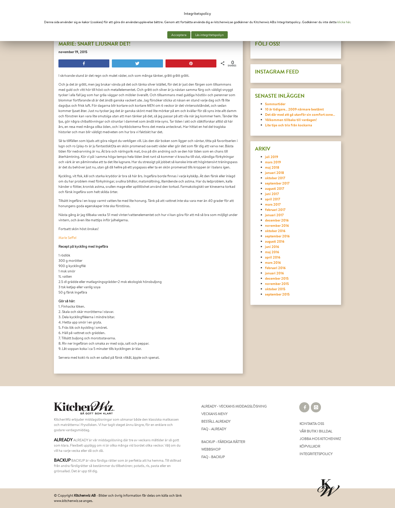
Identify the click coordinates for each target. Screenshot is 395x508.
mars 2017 (273, 204)
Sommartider (275, 103)
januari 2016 (274, 273)
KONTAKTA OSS (312, 423)
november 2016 (277, 225)
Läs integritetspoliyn (209, 35)
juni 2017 (272, 193)
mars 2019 (273, 162)
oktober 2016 (275, 230)
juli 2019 (271, 156)
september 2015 (277, 294)
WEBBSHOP (210, 449)
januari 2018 (274, 172)
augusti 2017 (274, 188)
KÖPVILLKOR (310, 446)
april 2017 (272, 199)
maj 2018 (272, 167)
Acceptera (178, 35)
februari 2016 (275, 267)
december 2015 (277, 278)
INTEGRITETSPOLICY (316, 454)
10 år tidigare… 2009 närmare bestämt (294, 109)
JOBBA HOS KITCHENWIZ (320, 439)
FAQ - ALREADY (213, 429)
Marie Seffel (67, 237)
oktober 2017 (275, 177)
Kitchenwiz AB (85, 495)
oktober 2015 (275, 288)
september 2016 (277, 236)
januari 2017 (274, 214)
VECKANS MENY (214, 414)
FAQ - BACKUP (213, 457)
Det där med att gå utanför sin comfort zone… (300, 114)
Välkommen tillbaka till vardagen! (291, 119)
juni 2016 (272, 246)
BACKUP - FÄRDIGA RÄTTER (223, 442)
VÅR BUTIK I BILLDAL (316, 431)
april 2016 (272, 257)
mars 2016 (273, 262)
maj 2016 (272, 251)
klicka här (343, 22)
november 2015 (277, 283)
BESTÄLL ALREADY (216, 421)
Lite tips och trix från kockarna (288, 125)
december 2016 (277, 220)
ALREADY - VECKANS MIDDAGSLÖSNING (234, 406)
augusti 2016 (274, 241)
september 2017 (277, 183)
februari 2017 (275, 209)
